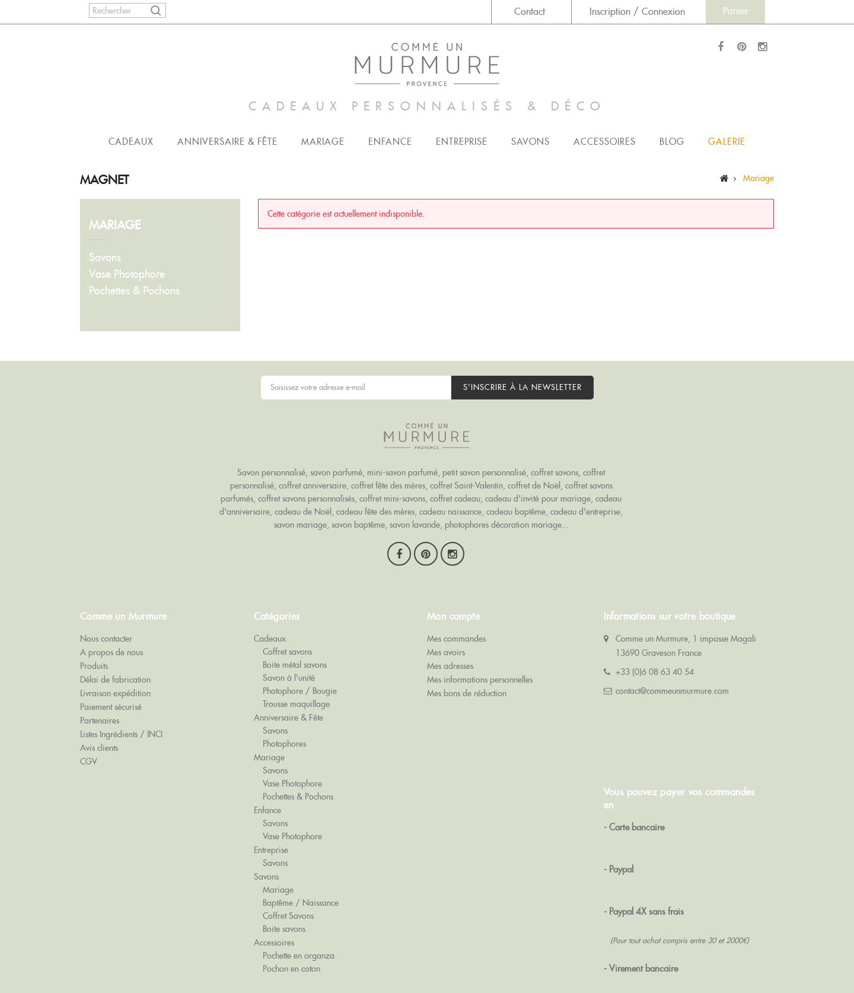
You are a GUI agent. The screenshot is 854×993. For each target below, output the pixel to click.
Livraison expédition (115, 658)
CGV (88, 726)
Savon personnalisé (271, 454)
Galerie (726, 141)
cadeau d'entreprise (585, 493)
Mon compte (453, 581)
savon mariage (300, 507)
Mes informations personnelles (480, 644)
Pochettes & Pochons (134, 290)
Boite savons (284, 894)
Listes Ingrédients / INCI (121, 699)
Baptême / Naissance (301, 867)
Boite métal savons (295, 629)
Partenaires (99, 685)
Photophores (284, 708)
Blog (671, 141)
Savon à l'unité (289, 642)
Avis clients (99, 713)
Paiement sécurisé (111, 672)
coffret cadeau (455, 480)
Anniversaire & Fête (227, 141)
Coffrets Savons (276, 958)
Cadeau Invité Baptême (672, 958)
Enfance (390, 141)
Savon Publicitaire (499, 958)
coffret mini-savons (392, 480)
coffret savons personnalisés (306, 480)
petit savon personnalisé (484, 454)
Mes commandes (456, 603)
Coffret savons (287, 616)
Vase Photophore (127, 274)
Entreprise (461, 141)
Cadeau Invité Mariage (581, 958)
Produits (94, 631)
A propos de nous (111, 617)
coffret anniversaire (312, 467)
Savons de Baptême (347, 958)
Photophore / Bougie (300, 656)
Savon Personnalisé (424, 958)
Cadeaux (131, 141)
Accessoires (604, 141)
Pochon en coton (291, 933)
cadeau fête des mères (375, 493)
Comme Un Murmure (124, 958)
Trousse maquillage (296, 669)
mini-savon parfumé (402, 454)
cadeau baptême (516, 493)
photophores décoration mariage (503, 507)
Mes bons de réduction (466, 658)
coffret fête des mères (388, 467)
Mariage (323, 141)
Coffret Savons (288, 880)
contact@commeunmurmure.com (672, 656)
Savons (530, 141)
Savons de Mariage (205, 958)
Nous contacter (106, 603)
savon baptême (358, 507)
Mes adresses (450, 631)
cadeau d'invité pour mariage (538, 480)
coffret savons (554, 454)
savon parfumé (336, 454)
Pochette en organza (298, 920)
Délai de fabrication (115, 644)
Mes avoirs (446, 617)
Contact (529, 11)
